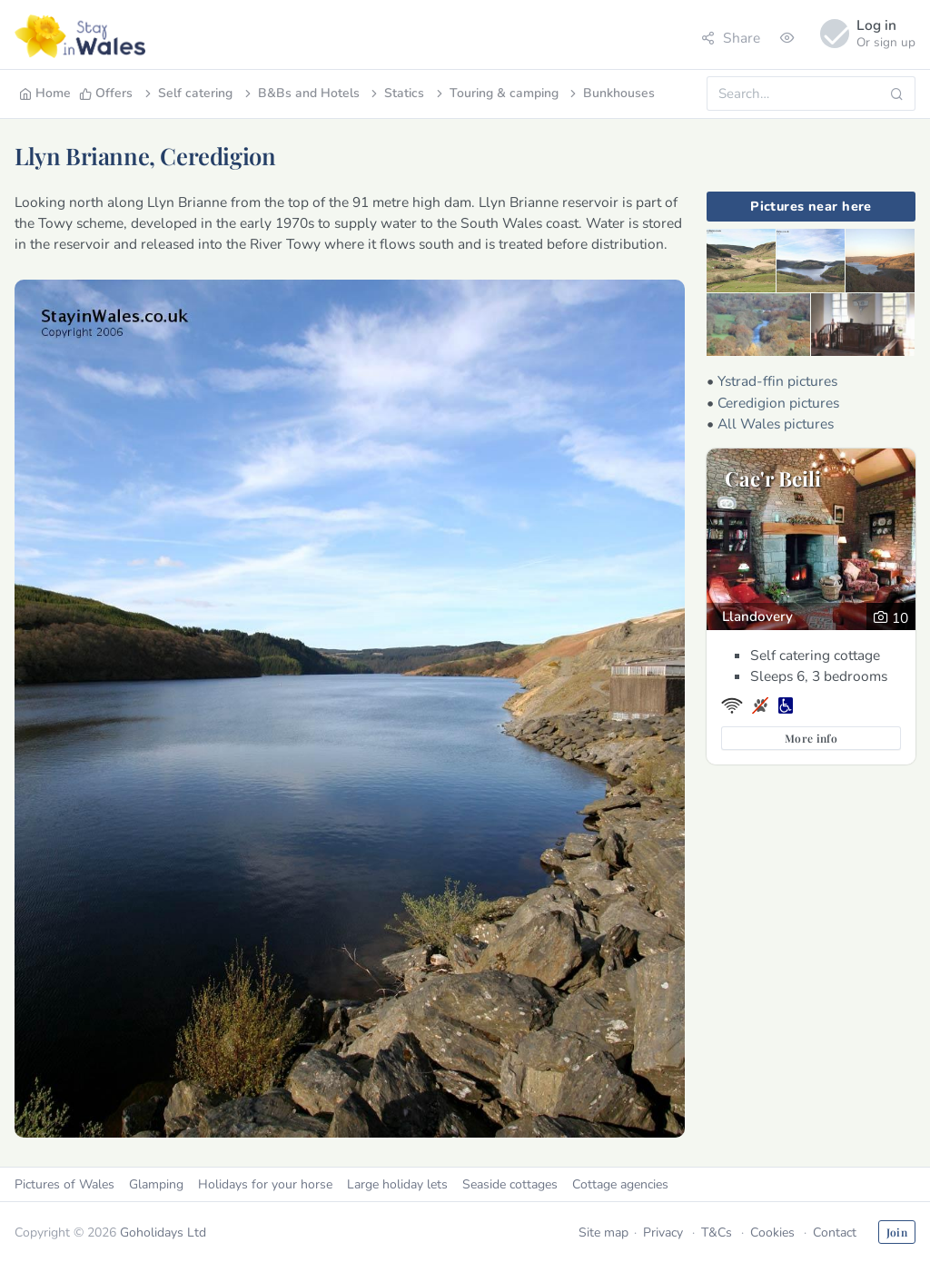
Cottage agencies (620, 1184)
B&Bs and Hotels (301, 93)
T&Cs (716, 1232)
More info (811, 738)
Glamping (156, 1184)
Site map (603, 1232)
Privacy (663, 1232)
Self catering (187, 93)
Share (730, 37)
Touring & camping (496, 93)
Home (45, 93)
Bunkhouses (611, 93)
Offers (106, 93)
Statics (396, 93)
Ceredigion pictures (778, 402)
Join (896, 1232)
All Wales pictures (775, 423)
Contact (834, 1232)
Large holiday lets (397, 1184)
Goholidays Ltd (163, 1232)
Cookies (772, 1232)
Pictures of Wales (64, 1184)
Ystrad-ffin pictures (777, 380)
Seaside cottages (510, 1184)
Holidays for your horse (265, 1184)
